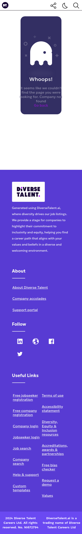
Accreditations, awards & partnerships (55, 449)
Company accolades (29, 298)
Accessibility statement (52, 408)
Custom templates (21, 488)
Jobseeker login (26, 437)
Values (47, 495)
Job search (22, 448)
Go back (41, 105)
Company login (25, 426)
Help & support (26, 474)
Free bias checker (50, 467)
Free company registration (25, 412)
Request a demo (50, 482)
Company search (21, 461)
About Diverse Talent (30, 287)
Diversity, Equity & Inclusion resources (50, 427)
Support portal (25, 310)
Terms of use (53, 395)
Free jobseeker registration (25, 397)
